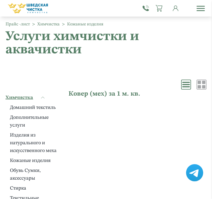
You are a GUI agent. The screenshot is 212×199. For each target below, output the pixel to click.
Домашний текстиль (33, 107)
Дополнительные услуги (29, 121)
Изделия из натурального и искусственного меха (33, 143)
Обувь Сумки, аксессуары (25, 174)
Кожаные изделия (30, 160)
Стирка (18, 188)
